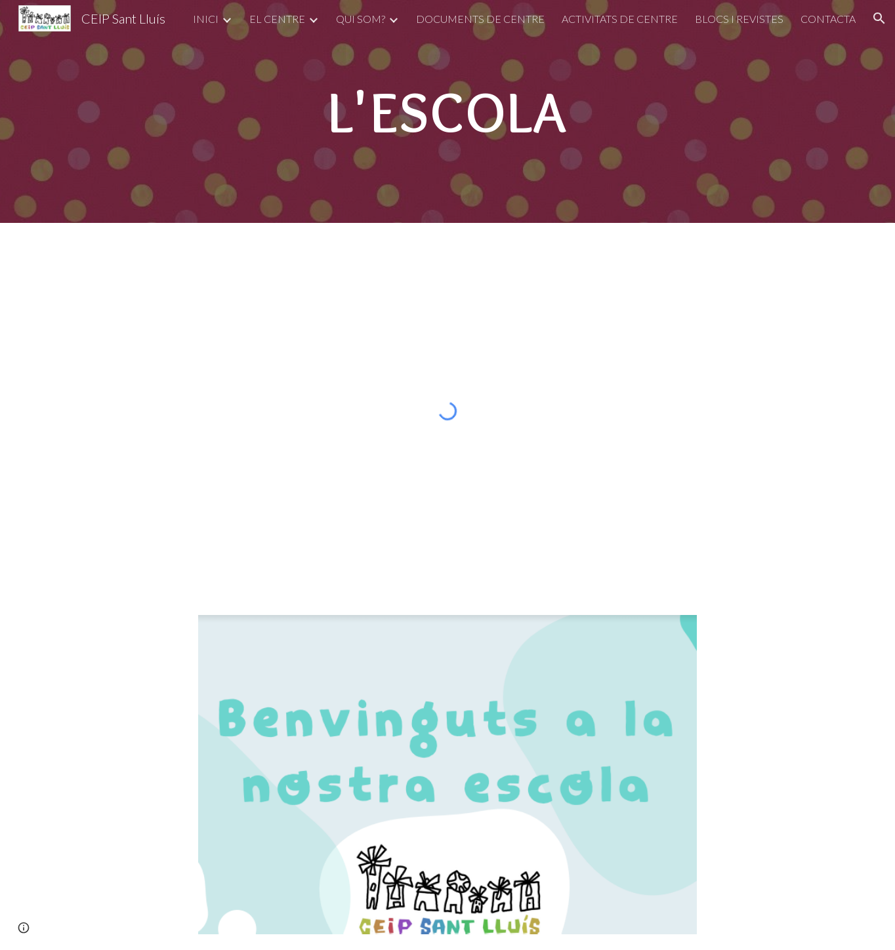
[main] (447, 111)
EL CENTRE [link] (277, 18)
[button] (879, 18)
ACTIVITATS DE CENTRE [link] (620, 18)
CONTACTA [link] (828, 18)
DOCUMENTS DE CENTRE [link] (480, 18)
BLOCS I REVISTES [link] (739, 18)
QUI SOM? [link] (360, 18)
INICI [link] (206, 18)
